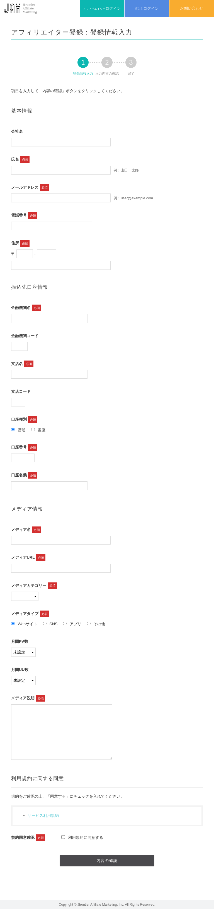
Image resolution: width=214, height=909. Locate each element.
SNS (50, 624)
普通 (18, 430)
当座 (38, 430)
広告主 (147, 8)
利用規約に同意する (82, 837)
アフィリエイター (102, 8)
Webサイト (24, 624)
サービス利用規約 (43, 815)
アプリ (72, 624)
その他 (96, 624)
